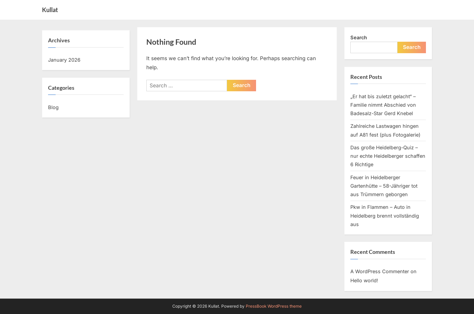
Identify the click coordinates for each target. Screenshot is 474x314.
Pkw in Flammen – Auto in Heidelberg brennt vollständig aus (384, 215)
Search (358, 37)
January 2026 (64, 60)
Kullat (50, 9)
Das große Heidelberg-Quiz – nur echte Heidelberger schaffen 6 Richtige (387, 156)
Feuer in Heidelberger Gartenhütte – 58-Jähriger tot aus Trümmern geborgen (383, 186)
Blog (53, 107)
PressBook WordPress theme (274, 306)
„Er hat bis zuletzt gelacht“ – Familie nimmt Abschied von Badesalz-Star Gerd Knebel (383, 105)
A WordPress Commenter (379, 271)
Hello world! (364, 280)
